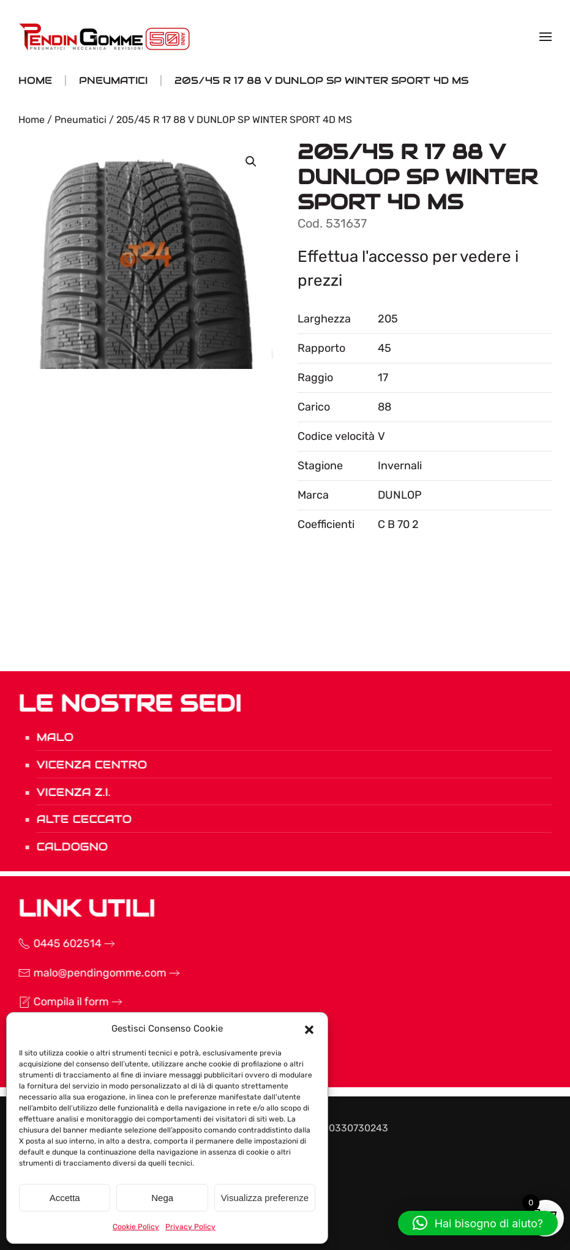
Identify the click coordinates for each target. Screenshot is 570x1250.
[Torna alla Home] (105, 36)
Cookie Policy (136, 1226)
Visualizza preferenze (265, 1197)
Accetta (65, 1197)
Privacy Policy (190, 1226)
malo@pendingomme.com (85, 973)
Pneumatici (80, 119)
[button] (309, 1028)
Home (31, 119)
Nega (162, 1197)
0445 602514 (52, 943)
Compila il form (56, 1001)
